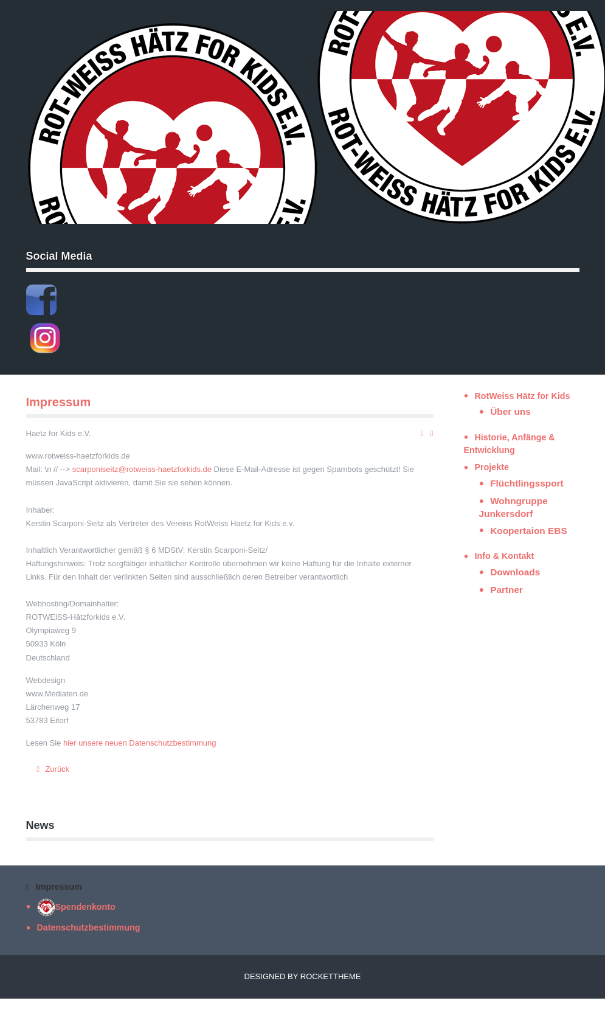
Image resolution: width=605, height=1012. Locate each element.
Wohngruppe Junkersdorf (513, 507)
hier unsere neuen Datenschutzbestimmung (139, 742)
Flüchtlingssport (527, 483)
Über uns (510, 411)
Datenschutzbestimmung (88, 927)
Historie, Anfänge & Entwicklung (509, 443)
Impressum (58, 402)
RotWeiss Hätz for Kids (522, 396)
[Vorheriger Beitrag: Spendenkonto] (51, 769)
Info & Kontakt (504, 556)
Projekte (492, 467)
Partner (506, 589)
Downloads (515, 572)
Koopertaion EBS (528, 530)
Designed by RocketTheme (302, 976)
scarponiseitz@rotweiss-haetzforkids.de (142, 469)
